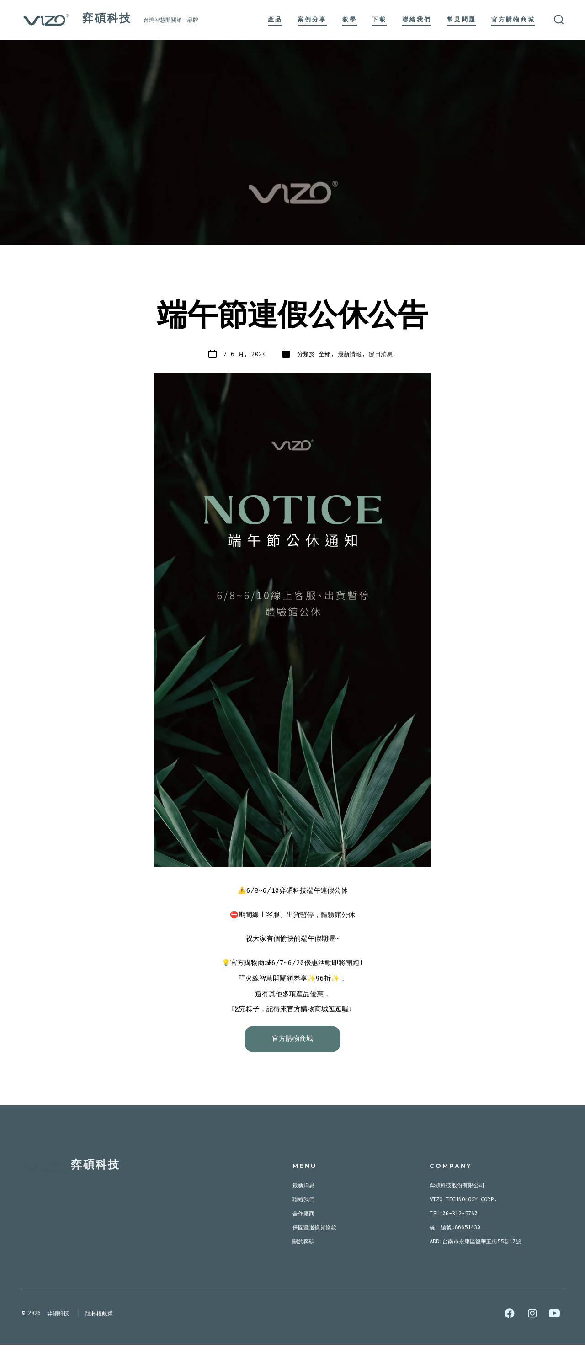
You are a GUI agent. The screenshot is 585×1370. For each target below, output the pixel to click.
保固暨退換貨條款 (314, 1252)
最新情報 (350, 354)
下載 (379, 19)
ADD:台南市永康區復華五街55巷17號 (475, 1266)
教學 (349, 19)
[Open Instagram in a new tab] (532, 1338)
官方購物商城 (513, 19)
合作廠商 (303, 1238)
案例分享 (312, 19)
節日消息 (381, 354)
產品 (275, 19)
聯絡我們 (416, 19)
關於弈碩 (303, 1266)
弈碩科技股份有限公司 (457, 1210)
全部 (324, 354)
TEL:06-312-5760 (454, 1238)
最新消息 (303, 1210)
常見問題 (461, 19)
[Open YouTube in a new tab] (554, 1338)
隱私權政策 (99, 1338)
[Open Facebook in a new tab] (509, 1338)
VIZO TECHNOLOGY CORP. (463, 1224)
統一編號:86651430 (455, 1252)
